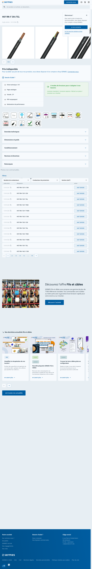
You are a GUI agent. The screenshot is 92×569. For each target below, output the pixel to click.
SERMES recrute (7, 543)
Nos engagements (7, 546)
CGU (15, 560)
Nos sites (5, 549)
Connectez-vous (73, 72)
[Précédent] (4, 263)
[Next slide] (13, 62)
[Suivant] (36, 263)
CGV (20, 560)
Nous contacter (37, 538)
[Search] (4, 7)
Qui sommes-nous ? (8, 538)
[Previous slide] (4, 62)
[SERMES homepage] (7, 2)
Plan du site (75, 560)
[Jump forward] (28, 263)
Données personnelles (43, 560)
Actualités (5, 541)
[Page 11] (32, 263)
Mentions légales (29, 560)
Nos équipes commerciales (40, 540)
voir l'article (80, 195)
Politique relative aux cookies (61, 560)
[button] (16, 180)
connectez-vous (71, 2)
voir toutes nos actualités (14, 393)
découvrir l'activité (54, 302)
